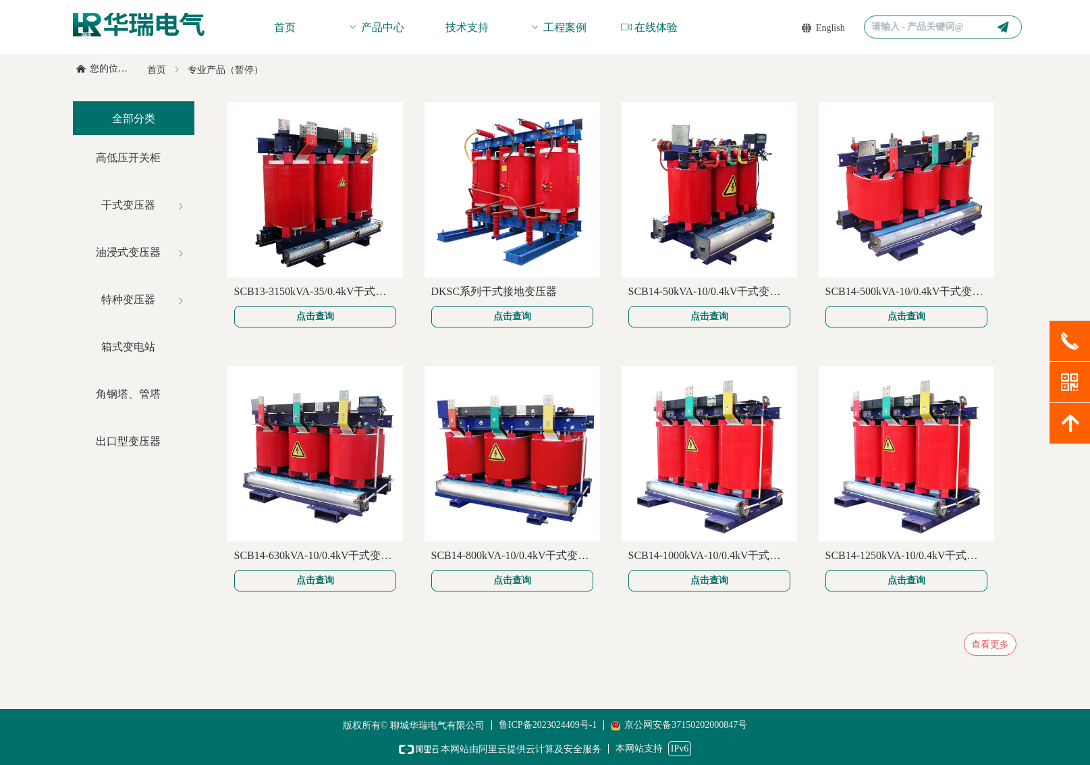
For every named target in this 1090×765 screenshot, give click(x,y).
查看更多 (990, 644)
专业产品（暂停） (225, 70)
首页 (156, 70)
